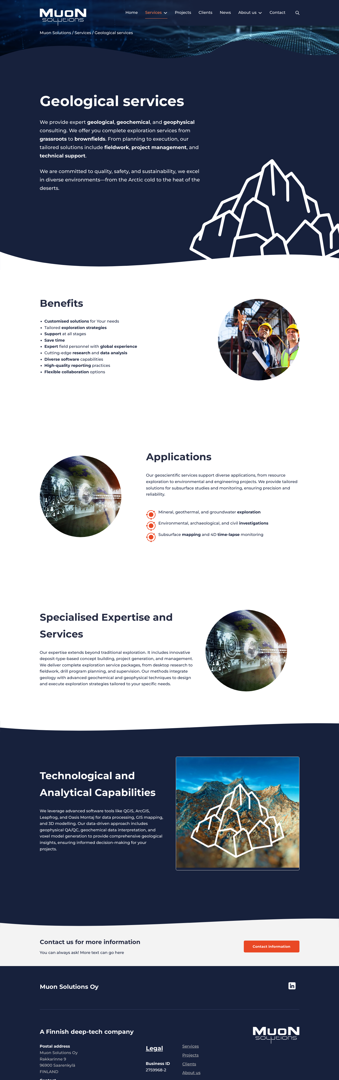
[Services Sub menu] (165, 12)
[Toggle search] (297, 13)
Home (131, 12)
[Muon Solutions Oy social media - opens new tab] (278, 986)
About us (247, 12)
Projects (183, 12)
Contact (277, 12)
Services (153, 12)
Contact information (272, 946)
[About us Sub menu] (260, 12)
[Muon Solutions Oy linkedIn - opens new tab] (292, 985)
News (225, 12)
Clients (205, 12)
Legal (154, 1048)
